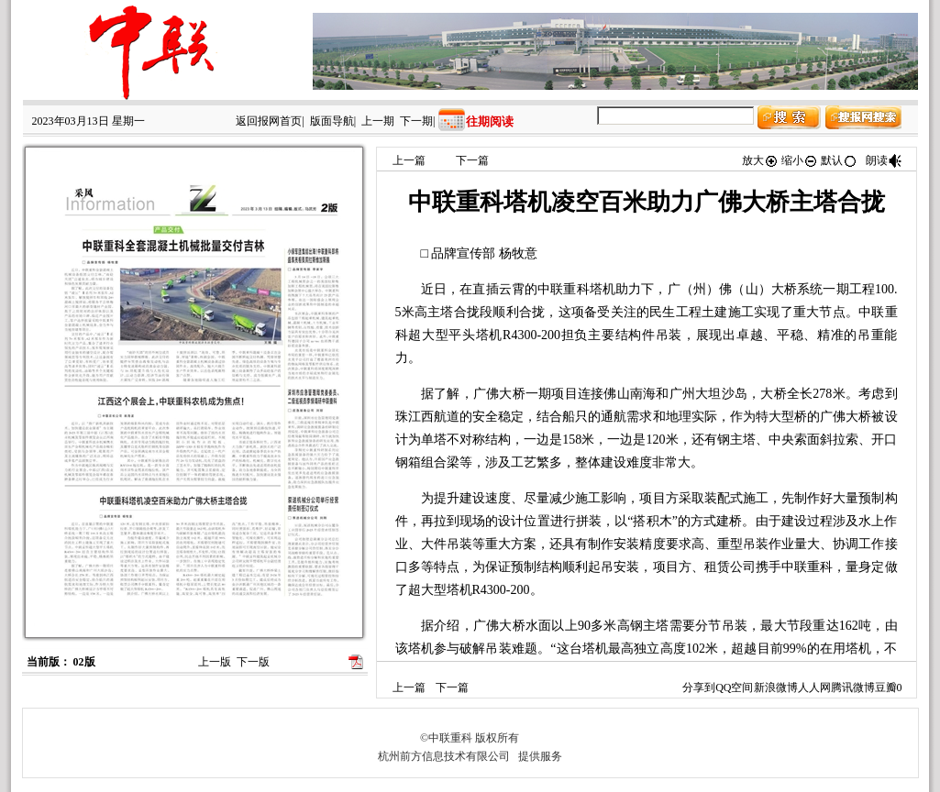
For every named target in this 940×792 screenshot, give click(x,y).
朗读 (884, 160)
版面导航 (332, 121)
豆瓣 (886, 687)
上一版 (214, 661)
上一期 (377, 121)
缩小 (799, 160)
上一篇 (409, 160)
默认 (839, 160)
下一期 (416, 121)
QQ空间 (734, 687)
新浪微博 (776, 687)
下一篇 (472, 160)
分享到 (698, 687)
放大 (760, 160)
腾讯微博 (853, 687)
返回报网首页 (269, 121)
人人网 (814, 687)
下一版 (253, 661)
